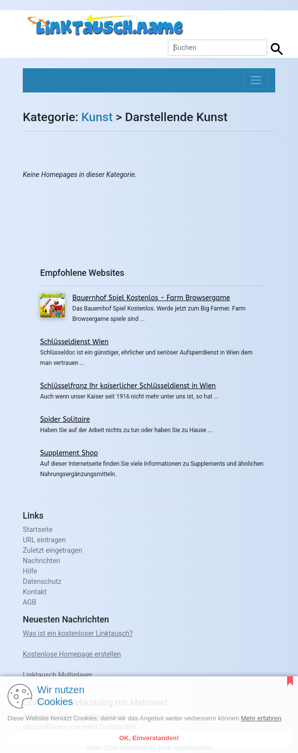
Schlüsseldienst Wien (74, 342)
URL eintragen (44, 540)
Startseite (37, 529)
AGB (29, 602)
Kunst (96, 117)
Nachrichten (41, 561)
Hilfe (30, 571)
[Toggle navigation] (256, 80)
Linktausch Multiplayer (57, 675)
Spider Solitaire (65, 419)
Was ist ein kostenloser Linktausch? (78, 633)
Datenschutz (42, 581)
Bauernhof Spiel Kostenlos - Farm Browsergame (151, 298)
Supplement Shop (69, 453)
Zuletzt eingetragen (52, 550)
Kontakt (35, 592)
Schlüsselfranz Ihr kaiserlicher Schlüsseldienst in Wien (128, 386)
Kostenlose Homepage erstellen (72, 654)
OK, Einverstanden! (149, 738)
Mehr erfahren (261, 718)
